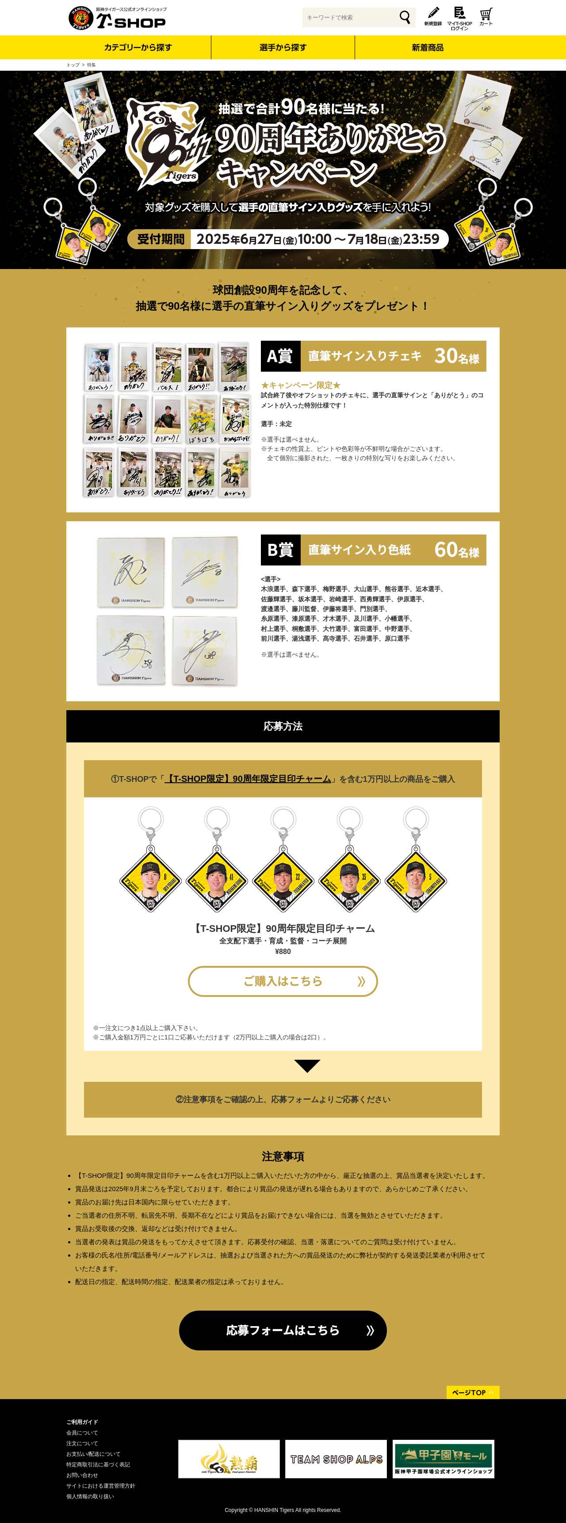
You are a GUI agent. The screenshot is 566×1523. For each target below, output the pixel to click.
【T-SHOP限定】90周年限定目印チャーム (247, 779)
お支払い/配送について (93, 1454)
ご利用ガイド (82, 1422)
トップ (73, 64)
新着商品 (427, 41)
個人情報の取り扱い (90, 1496)
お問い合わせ (82, 1475)
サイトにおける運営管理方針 (100, 1486)
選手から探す (283, 47)
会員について (82, 1433)
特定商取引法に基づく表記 (98, 1464)
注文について (82, 1443)
